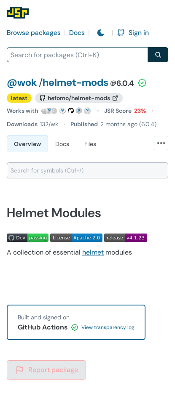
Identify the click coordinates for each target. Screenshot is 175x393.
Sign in (133, 32)
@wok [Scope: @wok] (22, 82)
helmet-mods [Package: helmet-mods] (75, 82)
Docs (77, 32)
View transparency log (108, 327)
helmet (93, 252)
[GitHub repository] (79, 98)
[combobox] (77, 54)
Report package (46, 370)
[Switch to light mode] (100, 32)
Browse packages (34, 32)
